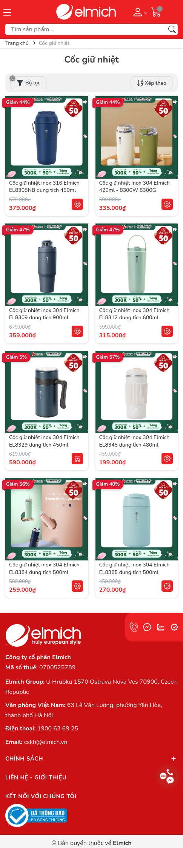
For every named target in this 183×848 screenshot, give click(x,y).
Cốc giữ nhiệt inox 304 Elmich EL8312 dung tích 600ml (134, 314)
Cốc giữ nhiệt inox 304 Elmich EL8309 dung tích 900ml (44, 314)
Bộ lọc (25, 81)
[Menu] (7, 11)
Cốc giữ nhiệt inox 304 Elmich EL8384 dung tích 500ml (44, 568)
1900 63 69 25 (57, 728)
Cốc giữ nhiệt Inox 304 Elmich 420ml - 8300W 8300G (134, 186)
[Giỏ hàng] (156, 11)
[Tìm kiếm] (172, 29)
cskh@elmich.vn (46, 742)
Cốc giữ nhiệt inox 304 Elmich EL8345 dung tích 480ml (134, 441)
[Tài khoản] (139, 11)
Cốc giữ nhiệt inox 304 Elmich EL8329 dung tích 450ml (44, 441)
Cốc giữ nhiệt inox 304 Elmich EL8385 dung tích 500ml (134, 568)
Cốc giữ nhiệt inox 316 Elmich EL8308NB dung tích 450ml (44, 186)
